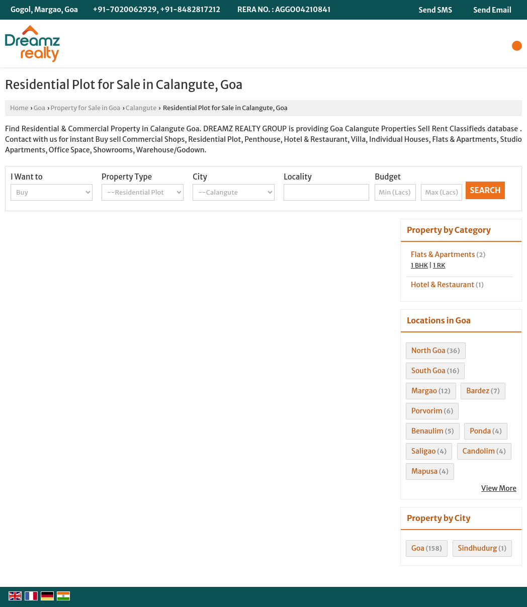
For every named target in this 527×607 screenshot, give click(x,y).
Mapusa (424, 471)
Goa (39, 108)
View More (498, 488)
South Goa (428, 370)
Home (19, 108)
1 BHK (419, 265)
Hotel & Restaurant (442, 284)
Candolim (479, 451)
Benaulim (427, 431)
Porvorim (427, 410)
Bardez (477, 390)
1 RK (439, 265)
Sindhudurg (477, 548)
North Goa (428, 350)
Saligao (423, 451)
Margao (424, 390)
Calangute (141, 108)
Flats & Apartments (443, 254)
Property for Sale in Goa (86, 108)
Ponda (480, 431)
